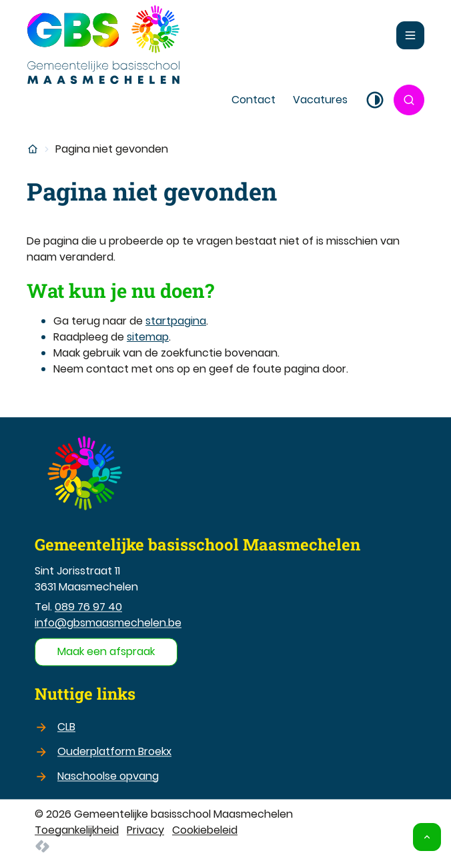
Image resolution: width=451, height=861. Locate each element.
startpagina (175, 321)
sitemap (148, 337)
